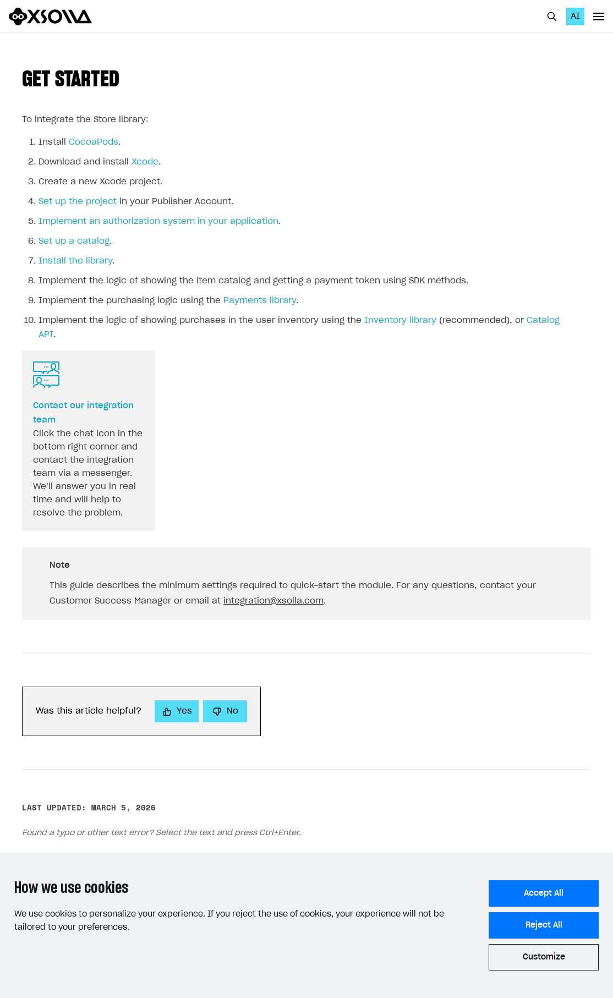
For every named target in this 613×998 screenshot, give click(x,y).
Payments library (259, 301)
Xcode (145, 162)
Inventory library (400, 320)
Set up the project (78, 202)
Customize (544, 957)
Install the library (75, 261)
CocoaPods (93, 142)
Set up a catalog (74, 241)
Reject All (544, 925)
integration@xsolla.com (273, 601)
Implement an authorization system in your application (158, 221)
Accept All (543, 893)
